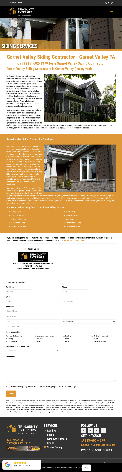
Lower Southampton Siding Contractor (51, 412)
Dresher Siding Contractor (100, 403)
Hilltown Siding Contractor (68, 407)
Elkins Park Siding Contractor (20, 405)
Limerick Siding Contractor (106, 410)
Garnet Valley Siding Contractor (67, 405)
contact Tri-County (104, 201)
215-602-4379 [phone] (16, 3)
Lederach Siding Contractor (91, 410)
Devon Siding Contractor (69, 403)
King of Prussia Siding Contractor (57, 410)
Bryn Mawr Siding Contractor (43, 400)
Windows (40, 339)
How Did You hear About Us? (18, 346)
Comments (10, 356)
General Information (15, 336)
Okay (86, 468)
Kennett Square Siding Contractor (38, 410)
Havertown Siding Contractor (53, 407)
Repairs (67, 341)
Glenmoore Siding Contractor (100, 405)
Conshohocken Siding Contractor (53, 403)
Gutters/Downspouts (101, 336)
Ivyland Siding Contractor (22, 410)
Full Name (10, 287)
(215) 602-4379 (36, 63)
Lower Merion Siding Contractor (14, 412)
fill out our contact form (74, 240)
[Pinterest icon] (112, 3)
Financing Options (100, 341)
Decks (96, 339)
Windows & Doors (57, 439)
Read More (77, 468)
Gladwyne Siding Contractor (84, 405)
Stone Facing (13, 341)
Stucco (39, 341)
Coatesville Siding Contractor (36, 403)
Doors (67, 339)
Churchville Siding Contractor (20, 403)
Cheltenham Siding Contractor (94, 400)
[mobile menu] (112, 12)
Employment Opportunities (46, 336)
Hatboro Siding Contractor (22, 407)
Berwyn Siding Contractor (28, 400)
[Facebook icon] (103, 3)
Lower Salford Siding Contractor (32, 412)
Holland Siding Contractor (83, 407)
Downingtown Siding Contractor (84, 403)
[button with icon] (83, 430)
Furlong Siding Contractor (52, 405)
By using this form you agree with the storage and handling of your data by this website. (42, 386)
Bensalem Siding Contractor (13, 400)
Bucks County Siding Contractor (60, 400)
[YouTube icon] (109, 3)
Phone (65, 287)
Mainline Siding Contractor (69, 412)
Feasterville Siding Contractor (36, 405)
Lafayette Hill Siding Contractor (75, 410)
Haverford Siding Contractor (37, 407)
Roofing (68, 336)
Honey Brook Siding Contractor (98, 407)
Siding (10, 339)
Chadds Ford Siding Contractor (78, 400)
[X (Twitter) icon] (106, 3)
